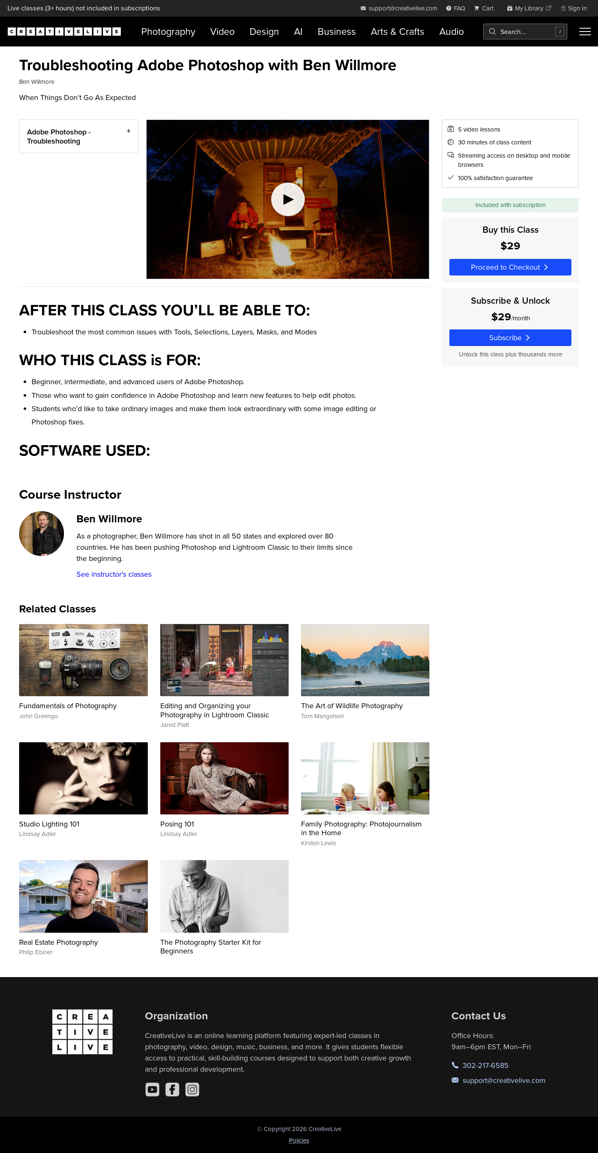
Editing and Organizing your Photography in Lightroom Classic (214, 710)
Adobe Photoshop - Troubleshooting (59, 136)
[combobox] (525, 31)
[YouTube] (152, 1089)
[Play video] (288, 199)
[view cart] (486, 8)
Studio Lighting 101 (49, 824)
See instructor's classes (114, 574)
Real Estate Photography (58, 942)
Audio (451, 31)
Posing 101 (177, 824)
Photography (168, 31)
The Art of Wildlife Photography (352, 705)
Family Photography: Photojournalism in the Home (361, 828)
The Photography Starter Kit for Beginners (210, 946)
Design (264, 31)
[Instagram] (192, 1089)
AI (298, 31)
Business (337, 31)
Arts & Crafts (397, 31)
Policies (299, 1140)
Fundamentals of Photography (68, 705)
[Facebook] (172, 1089)
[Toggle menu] (585, 31)
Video (222, 31)
